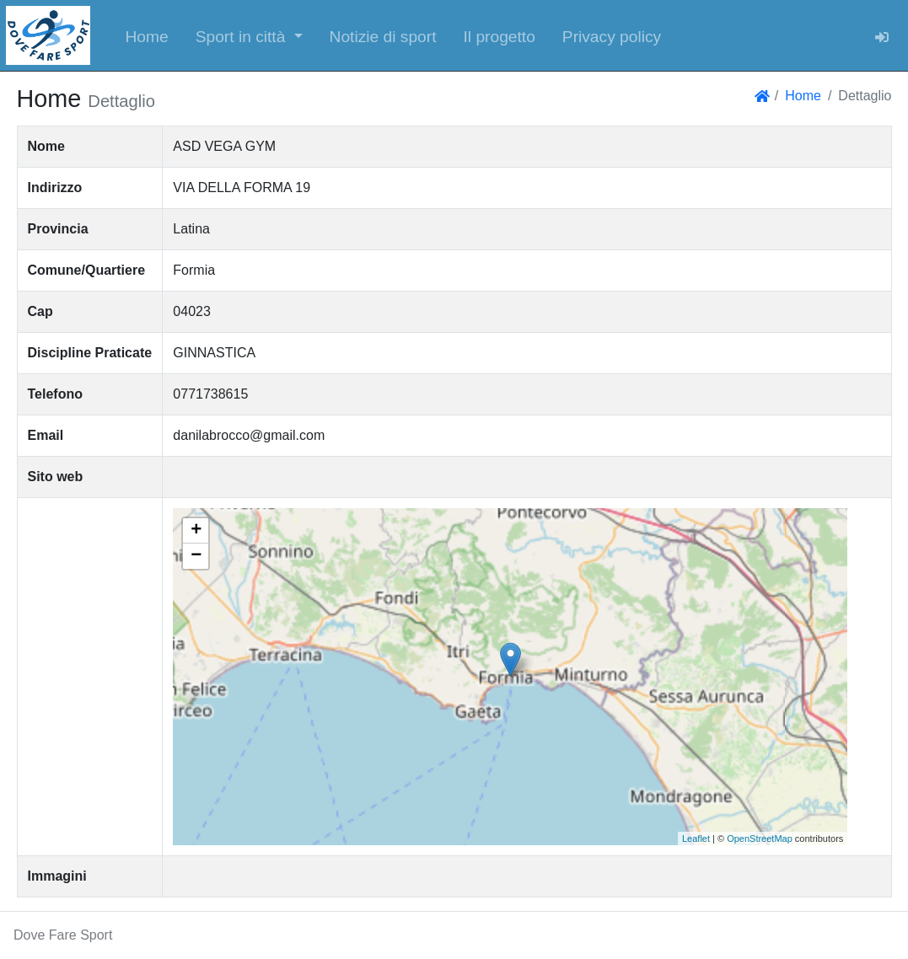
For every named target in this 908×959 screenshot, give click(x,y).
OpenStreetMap (759, 838)
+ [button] (196, 531)
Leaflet (696, 838)
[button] (249, 35)
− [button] (196, 556)
